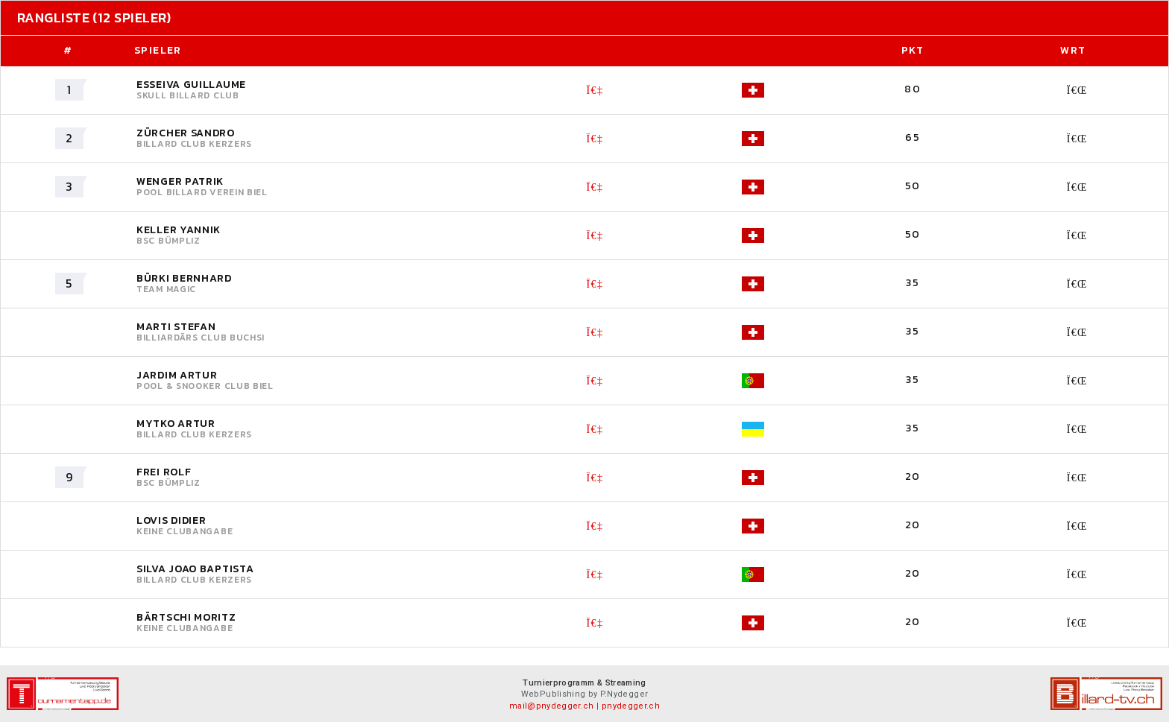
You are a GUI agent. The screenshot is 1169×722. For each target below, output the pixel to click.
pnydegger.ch (631, 706)
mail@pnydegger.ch (551, 706)
